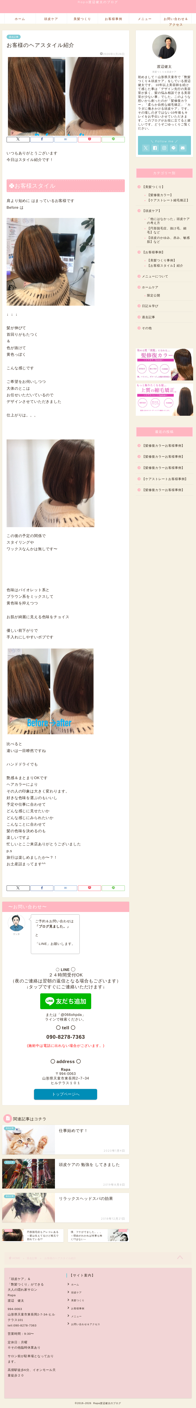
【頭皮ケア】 (152, 210)
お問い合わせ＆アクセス (176, 20)
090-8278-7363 (65, 1037)
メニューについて (155, 276)
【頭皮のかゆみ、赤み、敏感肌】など (168, 239)
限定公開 (153, 295)
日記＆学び (150, 306)
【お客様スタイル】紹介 (165, 265)
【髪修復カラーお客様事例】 (163, 445)
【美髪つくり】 (153, 187)
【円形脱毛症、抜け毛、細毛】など (167, 230)
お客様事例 (113, 19)
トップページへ (66, 1094)
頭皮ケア (51, 19)
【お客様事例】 (153, 252)
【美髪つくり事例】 (162, 260)
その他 (147, 328)
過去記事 (13, 37)
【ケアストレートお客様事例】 (165, 479)
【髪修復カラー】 (160, 195)
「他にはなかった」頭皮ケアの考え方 (168, 221)
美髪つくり (82, 19)
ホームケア (150, 287)
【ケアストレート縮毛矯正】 (168, 200)
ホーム (20, 19)
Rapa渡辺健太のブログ (98, 2)
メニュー (145, 19)
